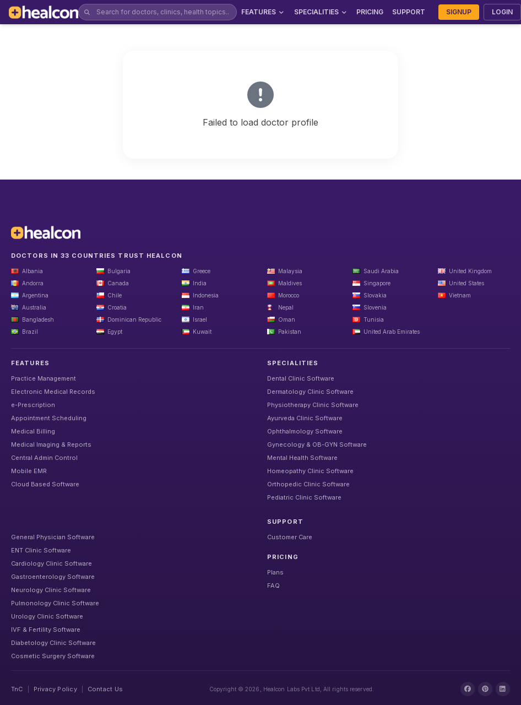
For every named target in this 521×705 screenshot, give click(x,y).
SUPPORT (408, 12)
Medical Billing (33, 431)
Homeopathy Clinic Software (310, 471)
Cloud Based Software (45, 484)
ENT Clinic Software (41, 550)
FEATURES (263, 12)
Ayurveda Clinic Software (305, 418)
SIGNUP (458, 12)
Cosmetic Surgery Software (53, 656)
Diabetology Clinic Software (53, 643)
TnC (17, 689)
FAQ (273, 585)
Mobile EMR (29, 471)
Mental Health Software (302, 458)
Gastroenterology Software (53, 577)
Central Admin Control (44, 458)
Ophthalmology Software (305, 431)
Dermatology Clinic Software (310, 391)
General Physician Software (53, 537)
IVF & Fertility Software (45, 629)
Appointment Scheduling (48, 418)
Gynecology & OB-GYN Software (317, 444)
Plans (275, 572)
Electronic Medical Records (53, 391)
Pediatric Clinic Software (304, 497)
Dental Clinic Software (300, 378)
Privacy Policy (55, 689)
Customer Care (289, 537)
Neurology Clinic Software (51, 590)
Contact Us (105, 689)
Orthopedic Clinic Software (308, 484)
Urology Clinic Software (47, 616)
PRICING (369, 12)
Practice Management (43, 378)
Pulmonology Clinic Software (55, 603)
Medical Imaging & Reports (51, 444)
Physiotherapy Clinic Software (313, 405)
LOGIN (502, 12)
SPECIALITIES (321, 12)
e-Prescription (33, 405)
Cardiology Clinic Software (51, 563)
